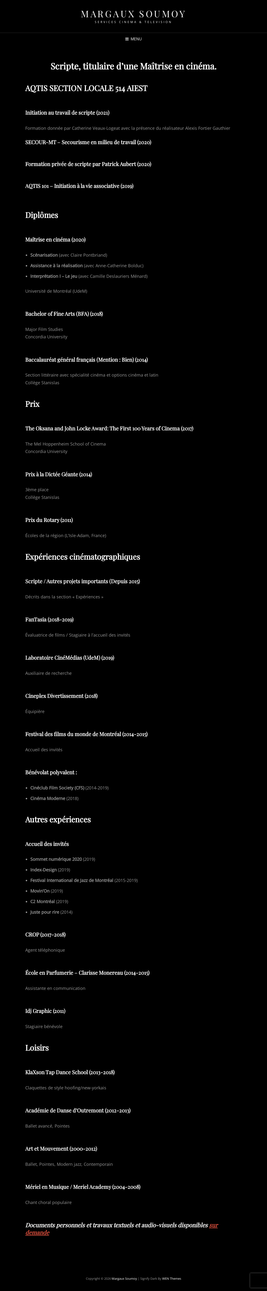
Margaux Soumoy (133, 13)
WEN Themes (171, 1278)
